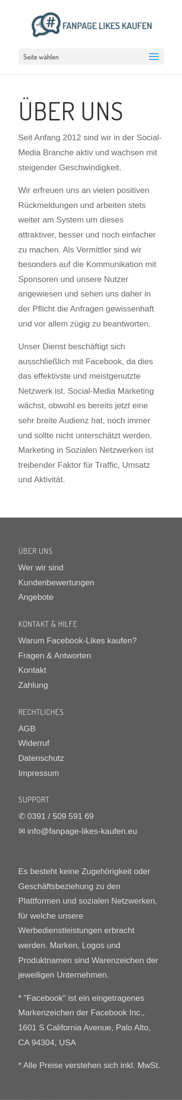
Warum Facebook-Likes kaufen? (77, 640)
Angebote (36, 597)
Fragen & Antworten (54, 655)
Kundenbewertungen (56, 582)
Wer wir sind (41, 567)
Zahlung (33, 685)
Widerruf (34, 743)
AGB (27, 728)
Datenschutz (41, 758)
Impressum (38, 773)
